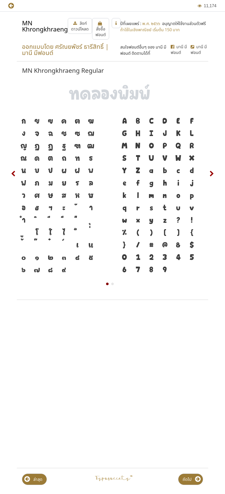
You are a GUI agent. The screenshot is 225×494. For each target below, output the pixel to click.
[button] (15, 6)
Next (211, 174)
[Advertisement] (112, 345)
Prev (13, 174)
